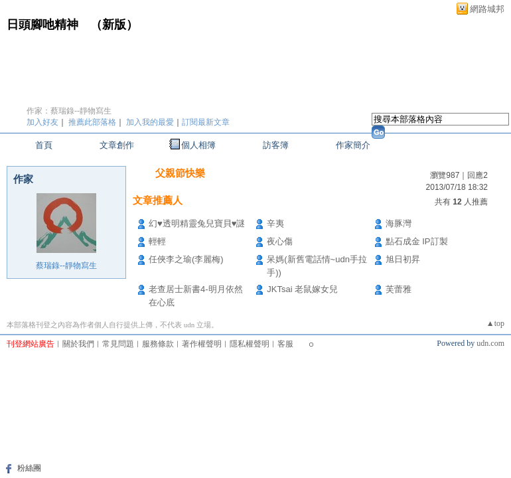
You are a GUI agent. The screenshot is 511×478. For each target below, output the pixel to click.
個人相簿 (198, 145)
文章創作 (117, 145)
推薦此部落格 (92, 122)
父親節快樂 (180, 173)
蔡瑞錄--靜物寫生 (66, 265)
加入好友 (42, 122)
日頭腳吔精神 (42, 24)
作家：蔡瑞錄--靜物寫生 (69, 111)
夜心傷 (280, 241)
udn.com (490, 343)
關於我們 (78, 344)
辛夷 (275, 223)
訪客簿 (276, 145)
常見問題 (118, 344)
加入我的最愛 (150, 122)
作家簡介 (353, 145)
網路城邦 (487, 9)
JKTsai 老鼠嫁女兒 (302, 289)
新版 (114, 24)
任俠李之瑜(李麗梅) (186, 259)
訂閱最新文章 (206, 122)
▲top (495, 323)
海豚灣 (398, 223)
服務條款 (158, 344)
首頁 (43, 145)
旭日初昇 (403, 259)
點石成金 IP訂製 (417, 241)
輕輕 (157, 241)
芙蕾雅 (398, 289)
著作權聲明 (202, 344)
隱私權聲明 (249, 344)
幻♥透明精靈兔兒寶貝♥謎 (197, 223)
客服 (285, 344)
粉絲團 (29, 468)
